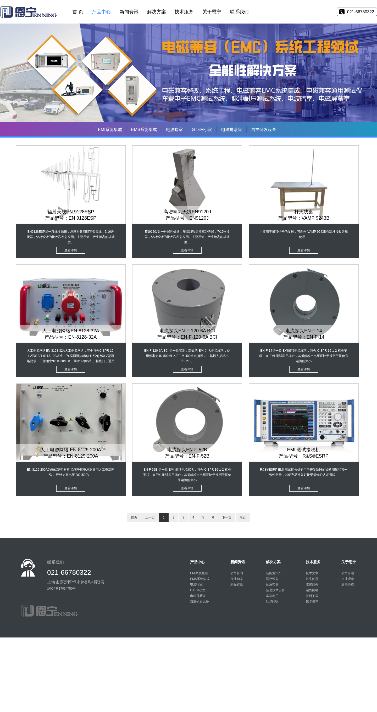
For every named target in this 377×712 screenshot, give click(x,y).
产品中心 (101, 11)
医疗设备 (272, 579)
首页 (134, 517)
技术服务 (184, 11)
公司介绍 (347, 573)
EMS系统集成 (144, 129)
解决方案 (156, 11)
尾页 (243, 517)
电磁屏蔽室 (231, 129)
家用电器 (272, 584)
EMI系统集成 (110, 129)
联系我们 (239, 11)
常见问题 (312, 579)
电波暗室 (174, 129)
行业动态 (236, 579)
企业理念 (347, 579)
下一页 (226, 517)
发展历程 (347, 584)
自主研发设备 (263, 129)
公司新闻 (236, 573)
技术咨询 (312, 601)
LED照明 (272, 601)
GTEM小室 (202, 129)
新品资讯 (236, 584)
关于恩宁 (211, 11)
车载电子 (272, 596)
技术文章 (312, 573)
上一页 (150, 517)
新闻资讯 (129, 11)
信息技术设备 (275, 590)
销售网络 (312, 590)
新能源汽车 (274, 573)
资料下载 (312, 596)
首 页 (78, 11)
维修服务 (312, 584)
